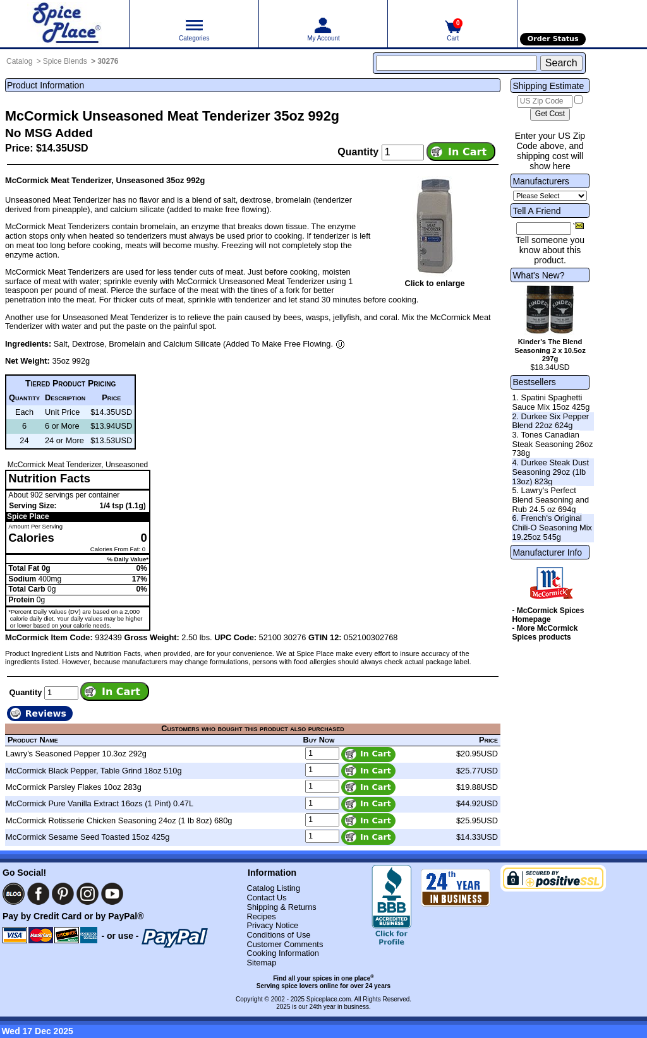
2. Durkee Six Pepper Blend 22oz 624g (550, 421)
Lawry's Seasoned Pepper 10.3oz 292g (76, 753)
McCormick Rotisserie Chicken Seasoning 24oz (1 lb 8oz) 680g (119, 820)
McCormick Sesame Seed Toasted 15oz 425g (87, 837)
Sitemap (261, 962)
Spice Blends (65, 61)
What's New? (538, 275)
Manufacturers (540, 181)
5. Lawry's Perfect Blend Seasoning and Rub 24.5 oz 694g (550, 499)
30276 (107, 61)
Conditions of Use (278, 935)
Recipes (260, 916)
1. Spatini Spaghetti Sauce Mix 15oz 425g (551, 402)
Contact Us (266, 897)
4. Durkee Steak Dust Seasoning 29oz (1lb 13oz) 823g (550, 472)
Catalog (19, 61)
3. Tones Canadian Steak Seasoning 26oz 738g (552, 444)
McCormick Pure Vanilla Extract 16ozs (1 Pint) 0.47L (99, 803)
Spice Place (28, 516)
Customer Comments (284, 944)
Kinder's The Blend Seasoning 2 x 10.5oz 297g (550, 350)
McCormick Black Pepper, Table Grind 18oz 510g (94, 770)
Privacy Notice (272, 925)
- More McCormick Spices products (544, 632)
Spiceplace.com (328, 999)
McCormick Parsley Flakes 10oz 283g (74, 787)
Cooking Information (282, 953)
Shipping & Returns (281, 907)
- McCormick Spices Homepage (548, 615)
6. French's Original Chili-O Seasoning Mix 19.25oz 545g (552, 527)
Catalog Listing (273, 888)
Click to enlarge (434, 283)
